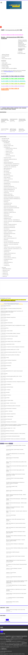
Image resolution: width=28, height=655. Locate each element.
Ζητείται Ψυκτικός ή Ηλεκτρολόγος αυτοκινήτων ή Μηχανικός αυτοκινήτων (13, 381)
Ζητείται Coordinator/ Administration (7, 322)
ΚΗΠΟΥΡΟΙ (6, 215)
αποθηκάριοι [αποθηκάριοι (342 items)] (19, 641)
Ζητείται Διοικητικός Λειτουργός (14, 120)
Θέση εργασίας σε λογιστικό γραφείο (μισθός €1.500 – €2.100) (11, 376)
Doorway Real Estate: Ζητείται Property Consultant (9, 336)
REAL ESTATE (6, 174)
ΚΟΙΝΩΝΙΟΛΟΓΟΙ (7, 218)
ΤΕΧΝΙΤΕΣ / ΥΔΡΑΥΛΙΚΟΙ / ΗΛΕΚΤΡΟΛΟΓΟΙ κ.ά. (12, 248)
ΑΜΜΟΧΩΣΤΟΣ (5, 270)
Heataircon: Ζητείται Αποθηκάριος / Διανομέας (14, 568)
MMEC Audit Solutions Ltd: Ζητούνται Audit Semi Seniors (15, 523)
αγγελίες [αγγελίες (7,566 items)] (9, 641)
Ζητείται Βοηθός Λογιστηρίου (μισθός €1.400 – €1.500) (10, 349)
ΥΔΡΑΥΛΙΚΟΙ (6, 251)
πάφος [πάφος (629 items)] (17, 645)
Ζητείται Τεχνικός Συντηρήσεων (6, 384)
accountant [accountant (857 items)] (2, 636)
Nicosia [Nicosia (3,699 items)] (8, 639)
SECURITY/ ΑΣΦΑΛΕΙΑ (8, 175)
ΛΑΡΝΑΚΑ (4, 271)
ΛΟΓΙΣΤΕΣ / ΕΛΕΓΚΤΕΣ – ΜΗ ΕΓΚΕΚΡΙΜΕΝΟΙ (12, 221)
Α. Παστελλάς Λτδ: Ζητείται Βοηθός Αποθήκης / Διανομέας (10, 333)
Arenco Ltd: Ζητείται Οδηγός (11, 515)
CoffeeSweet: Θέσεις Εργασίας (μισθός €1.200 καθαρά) (10, 354)
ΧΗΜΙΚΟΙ (5, 260)
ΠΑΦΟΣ (4, 276)
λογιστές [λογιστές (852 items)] (21, 644)
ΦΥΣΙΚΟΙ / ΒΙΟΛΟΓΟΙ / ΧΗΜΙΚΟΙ (9, 257)
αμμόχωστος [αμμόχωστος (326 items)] (14, 641)
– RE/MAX (7, 154)
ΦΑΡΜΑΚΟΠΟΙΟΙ (7, 254)
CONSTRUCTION (7, 157)
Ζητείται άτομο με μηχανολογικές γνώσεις (7, 344)
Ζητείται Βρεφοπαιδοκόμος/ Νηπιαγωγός (7, 430)
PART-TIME (6, 171)
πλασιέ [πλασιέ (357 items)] (20, 645)
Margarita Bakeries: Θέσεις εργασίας (12, 601)
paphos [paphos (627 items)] (11, 639)
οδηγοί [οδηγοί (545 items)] (14, 645)
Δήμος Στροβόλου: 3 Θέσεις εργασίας (7, 416)
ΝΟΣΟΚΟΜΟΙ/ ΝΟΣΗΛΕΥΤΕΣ (9, 233)
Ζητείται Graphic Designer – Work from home (8, 403)
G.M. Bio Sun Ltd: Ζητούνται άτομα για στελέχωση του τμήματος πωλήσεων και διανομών (15, 483)
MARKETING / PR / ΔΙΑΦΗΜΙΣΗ (9, 166)
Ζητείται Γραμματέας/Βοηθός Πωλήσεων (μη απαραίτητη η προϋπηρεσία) (13, 438)
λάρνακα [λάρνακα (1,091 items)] (7, 644)
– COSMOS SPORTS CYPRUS (10, 148)
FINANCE (5, 160)
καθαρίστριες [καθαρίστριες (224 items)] (2, 644)
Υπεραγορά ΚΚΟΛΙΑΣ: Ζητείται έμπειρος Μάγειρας (14, 478)
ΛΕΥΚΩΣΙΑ (4, 274)
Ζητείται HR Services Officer (22, 130)
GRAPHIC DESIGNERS (8, 162)
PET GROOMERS (7, 172)
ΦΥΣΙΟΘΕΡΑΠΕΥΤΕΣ (7, 259)
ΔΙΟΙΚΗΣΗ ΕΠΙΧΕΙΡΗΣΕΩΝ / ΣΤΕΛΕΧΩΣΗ (11, 197)
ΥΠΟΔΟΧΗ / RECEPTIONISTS (9, 253)
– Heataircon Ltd (8, 151)
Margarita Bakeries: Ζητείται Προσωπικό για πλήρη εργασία (16, 593)
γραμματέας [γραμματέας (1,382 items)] (3, 643)
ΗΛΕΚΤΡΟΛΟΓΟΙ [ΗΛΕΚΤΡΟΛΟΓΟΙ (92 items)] (25, 639)
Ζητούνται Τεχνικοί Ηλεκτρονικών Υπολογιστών (8, 408)
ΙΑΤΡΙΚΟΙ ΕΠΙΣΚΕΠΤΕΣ (8, 209)
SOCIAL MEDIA (6, 177)
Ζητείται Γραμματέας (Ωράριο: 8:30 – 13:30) (8, 428)
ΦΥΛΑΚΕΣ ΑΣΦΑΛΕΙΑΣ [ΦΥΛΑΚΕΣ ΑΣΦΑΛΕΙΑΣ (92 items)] (3, 641)
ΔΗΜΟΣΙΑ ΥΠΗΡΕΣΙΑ (7, 194)
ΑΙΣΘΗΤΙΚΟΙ (6, 180)
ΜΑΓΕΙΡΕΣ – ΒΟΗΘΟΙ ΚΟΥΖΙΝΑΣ (9, 224)
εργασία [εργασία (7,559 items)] (24, 643)
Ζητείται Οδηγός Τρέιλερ (5, 357)
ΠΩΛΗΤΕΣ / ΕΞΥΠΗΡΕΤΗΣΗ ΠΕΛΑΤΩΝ (10, 242)
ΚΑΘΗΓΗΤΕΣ (6, 213)
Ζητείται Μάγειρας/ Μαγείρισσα (6, 365)
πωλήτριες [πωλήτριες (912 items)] (2, 647)
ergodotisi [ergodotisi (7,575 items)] (24, 636)
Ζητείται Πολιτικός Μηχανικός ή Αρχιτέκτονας (8, 317)
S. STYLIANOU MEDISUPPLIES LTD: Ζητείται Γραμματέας (16, 585)
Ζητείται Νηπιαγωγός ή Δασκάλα (6, 362)
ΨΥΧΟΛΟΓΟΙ (6, 265)
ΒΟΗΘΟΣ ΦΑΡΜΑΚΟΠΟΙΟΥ (9, 189)
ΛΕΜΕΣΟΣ (4, 273)
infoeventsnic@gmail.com (8, 71)
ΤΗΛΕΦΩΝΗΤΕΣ (7, 250)
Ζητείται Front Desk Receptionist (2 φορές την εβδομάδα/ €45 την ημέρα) (13, 325)
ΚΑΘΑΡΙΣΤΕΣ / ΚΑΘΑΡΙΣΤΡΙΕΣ (9, 212)
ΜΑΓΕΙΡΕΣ (6, 222)
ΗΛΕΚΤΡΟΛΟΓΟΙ (7, 204)
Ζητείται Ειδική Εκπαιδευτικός (6, 305)
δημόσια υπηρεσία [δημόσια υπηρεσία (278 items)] (12, 643)
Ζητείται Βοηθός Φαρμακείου (5, 314)
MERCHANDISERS (7, 168)
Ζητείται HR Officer (5, 129)
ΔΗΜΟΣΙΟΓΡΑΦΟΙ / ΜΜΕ (8, 195)
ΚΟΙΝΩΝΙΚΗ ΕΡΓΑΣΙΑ (7, 216)
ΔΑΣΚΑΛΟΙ (6, 192)
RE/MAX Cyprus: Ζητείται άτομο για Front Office (14, 490)
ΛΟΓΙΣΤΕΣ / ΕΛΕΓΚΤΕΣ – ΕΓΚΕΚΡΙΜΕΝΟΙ (11, 219)
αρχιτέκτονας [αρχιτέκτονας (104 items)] (23, 641)
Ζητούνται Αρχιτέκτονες (4, 328)
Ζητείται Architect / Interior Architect (7, 330)
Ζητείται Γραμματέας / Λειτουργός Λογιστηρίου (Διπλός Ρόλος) (11, 308)
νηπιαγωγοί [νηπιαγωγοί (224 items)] (8, 645)
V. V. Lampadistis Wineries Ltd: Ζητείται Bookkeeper (15, 597)
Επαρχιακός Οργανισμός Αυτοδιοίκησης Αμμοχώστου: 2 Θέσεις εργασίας (13, 433)
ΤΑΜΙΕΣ (5, 245)
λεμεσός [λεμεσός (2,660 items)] (11, 644)
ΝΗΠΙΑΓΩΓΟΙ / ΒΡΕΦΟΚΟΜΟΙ (9, 230)
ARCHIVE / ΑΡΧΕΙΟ (7, 145)
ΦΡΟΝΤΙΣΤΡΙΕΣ (6, 256)
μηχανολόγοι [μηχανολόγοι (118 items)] (25, 644)
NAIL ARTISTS (6, 169)
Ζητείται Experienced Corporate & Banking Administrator (10, 436)
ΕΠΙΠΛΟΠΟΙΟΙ (6, 200)
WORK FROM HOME (6, 268)
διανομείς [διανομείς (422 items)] (17, 643)
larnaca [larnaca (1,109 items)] (16, 638)
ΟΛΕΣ (3, 267)
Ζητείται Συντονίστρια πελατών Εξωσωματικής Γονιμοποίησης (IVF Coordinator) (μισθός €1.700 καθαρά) (12, 311)
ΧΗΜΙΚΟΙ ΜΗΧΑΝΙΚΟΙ (7, 262)
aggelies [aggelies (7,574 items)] (8, 636)
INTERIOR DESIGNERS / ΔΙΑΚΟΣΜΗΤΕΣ (11, 163)
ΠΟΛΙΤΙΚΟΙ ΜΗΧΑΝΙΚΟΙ (8, 241)
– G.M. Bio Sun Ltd (8, 149)
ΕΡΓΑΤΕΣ (5, 201)
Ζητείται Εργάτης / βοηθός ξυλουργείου (12, 552)
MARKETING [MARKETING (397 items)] (2, 639)
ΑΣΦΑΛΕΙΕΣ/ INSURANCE (8, 186)
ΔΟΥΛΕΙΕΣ (3, 140)
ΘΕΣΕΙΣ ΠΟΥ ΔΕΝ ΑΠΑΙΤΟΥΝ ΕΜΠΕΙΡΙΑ (11, 207)
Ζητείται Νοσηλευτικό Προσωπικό (6, 419)
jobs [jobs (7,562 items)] (12, 638)
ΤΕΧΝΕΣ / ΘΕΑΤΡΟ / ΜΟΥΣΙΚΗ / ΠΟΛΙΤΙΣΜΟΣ (12, 247)
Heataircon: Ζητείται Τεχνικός (11, 572)
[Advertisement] (14, 17)
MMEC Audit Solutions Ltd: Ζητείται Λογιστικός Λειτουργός (16, 527)
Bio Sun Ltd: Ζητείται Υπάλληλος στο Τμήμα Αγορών (15, 543)
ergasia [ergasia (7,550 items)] (18, 636)
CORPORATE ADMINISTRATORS (9, 159)
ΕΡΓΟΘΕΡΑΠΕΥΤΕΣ (7, 203)
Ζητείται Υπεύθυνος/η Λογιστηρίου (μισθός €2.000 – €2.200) (11, 352)
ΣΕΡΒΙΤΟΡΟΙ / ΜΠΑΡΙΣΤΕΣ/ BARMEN (10, 244)
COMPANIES (6, 147)
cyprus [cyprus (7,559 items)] (13, 636)
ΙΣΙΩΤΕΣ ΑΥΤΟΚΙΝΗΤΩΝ (8, 210)
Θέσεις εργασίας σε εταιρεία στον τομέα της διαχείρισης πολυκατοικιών (12, 346)
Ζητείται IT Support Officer (5, 397)
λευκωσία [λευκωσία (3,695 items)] (16, 644)
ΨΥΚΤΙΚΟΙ (5, 263)
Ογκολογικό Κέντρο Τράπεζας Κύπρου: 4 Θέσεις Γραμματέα (11, 341)
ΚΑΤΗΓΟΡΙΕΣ (5, 141)
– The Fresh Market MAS (9, 155)
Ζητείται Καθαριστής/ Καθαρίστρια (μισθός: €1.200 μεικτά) (10, 405)
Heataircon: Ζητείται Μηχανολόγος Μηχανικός (14, 576)
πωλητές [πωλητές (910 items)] (7, 647)
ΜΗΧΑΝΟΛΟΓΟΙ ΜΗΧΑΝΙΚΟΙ (9, 227)
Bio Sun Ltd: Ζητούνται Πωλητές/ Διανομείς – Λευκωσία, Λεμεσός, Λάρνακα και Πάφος (15, 540)
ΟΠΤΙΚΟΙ (5, 239)
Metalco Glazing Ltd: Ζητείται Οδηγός (7, 400)
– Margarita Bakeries (8, 152)
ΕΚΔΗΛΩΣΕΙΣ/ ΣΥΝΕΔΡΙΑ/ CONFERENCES (11, 198)
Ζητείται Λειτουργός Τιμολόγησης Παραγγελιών (8, 360)
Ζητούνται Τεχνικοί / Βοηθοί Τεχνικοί (7, 338)
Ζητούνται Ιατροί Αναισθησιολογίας (22, 120)
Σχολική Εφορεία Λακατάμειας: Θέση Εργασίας (5, 120)
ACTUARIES (6, 142)
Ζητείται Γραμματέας (4, 373)
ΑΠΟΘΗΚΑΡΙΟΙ (6, 183)
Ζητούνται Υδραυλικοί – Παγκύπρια (7, 411)
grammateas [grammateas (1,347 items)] (3, 638)
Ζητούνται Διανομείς (4, 368)
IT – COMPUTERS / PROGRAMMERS (10, 165)
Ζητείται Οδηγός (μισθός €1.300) (11, 486)
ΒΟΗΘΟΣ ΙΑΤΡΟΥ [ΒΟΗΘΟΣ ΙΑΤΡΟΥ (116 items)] (20, 639)
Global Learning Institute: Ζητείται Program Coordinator (15, 556)
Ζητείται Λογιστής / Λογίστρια (5, 389)
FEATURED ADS (5, 138)
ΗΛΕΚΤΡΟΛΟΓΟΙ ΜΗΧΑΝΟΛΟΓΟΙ (10, 206)
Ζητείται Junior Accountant (5, 392)
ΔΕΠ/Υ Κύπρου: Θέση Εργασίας (13, 130)
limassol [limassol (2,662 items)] (20, 638)
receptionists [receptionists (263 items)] (15, 639)
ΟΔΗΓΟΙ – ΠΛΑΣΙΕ (7, 236)
